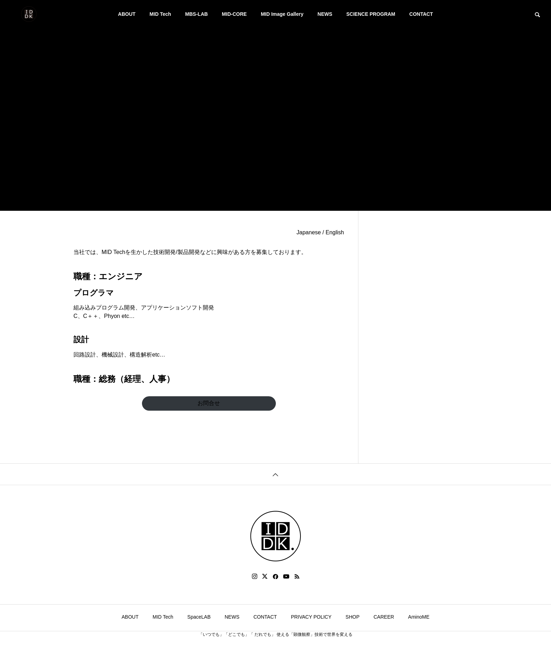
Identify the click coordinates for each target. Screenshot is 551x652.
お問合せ (208, 403)
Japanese (309, 232)
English (335, 232)
